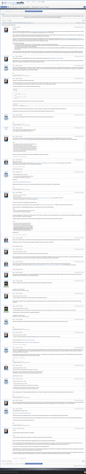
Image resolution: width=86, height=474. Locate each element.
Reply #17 (14, 319)
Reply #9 (14, 192)
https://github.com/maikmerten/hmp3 (56, 58)
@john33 (14, 129)
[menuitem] (6, 20)
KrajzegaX (6, 127)
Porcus (6, 159)
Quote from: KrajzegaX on (20, 174)
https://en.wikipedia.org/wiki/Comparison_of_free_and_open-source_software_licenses (47, 264)
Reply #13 (14, 272)
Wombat (6, 280)
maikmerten (6, 27)
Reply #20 (14, 365)
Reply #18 (14, 332)
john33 (6, 65)
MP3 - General (21, 11)
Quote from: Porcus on (19, 251)
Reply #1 (14, 56)
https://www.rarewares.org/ (26, 75)
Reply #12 (14, 261)
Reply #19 (14, 347)
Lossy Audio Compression (9, 11)
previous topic (78, 22)
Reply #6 (14, 136)
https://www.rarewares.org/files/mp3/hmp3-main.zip (22, 181)
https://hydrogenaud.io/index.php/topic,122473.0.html (72, 38)
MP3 (16, 11)
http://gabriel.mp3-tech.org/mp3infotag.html (31, 342)
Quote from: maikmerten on (20, 308)
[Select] (16, 89)
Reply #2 (14, 65)
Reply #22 (14, 400)
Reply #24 (15, 428)
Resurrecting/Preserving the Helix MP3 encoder (33, 11)
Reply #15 (14, 293)
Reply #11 (14, 249)
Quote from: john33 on (20, 383)
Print (83, 20)
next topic (83, 22)
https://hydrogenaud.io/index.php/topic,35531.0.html (39, 31)
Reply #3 (14, 78)
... (6, 20)
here (60, 17)
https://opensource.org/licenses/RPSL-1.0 (47, 204)
